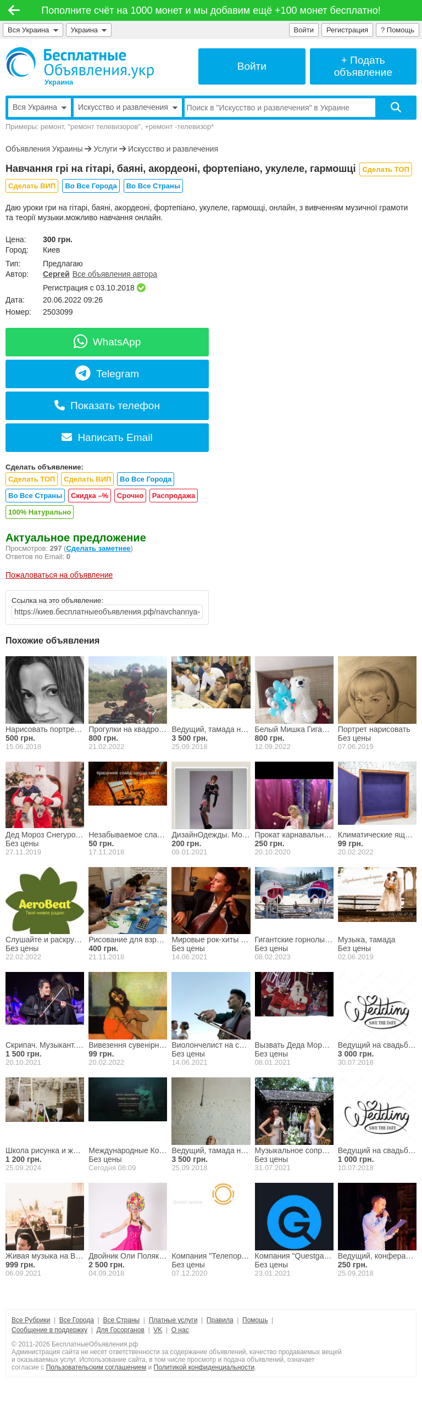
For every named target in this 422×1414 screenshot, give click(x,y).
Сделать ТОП (385, 169)
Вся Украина (33, 30)
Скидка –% (89, 495)
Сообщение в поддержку (49, 1330)
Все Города (76, 1320)
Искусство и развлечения (173, 148)
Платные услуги (173, 1320)
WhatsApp (107, 342)
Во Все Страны (153, 186)
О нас (180, 1330)
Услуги (105, 148)
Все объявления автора (115, 274)
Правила (220, 1320)
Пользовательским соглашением (96, 1367)
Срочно (130, 495)
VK (157, 1330)
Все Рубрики (31, 1320)
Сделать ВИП (31, 186)
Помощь (255, 1320)
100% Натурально (39, 512)
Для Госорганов (120, 1330)
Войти (304, 30)
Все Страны (121, 1320)
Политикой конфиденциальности (204, 1367)
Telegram (107, 373)
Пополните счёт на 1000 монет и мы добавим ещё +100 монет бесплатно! (211, 10)
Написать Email (107, 437)
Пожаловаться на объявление (59, 575)
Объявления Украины (43, 148)
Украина (89, 30)
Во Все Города (90, 186)
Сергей (56, 274)
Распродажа (174, 495)
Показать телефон (107, 405)
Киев (51, 249)
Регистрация (347, 30)
